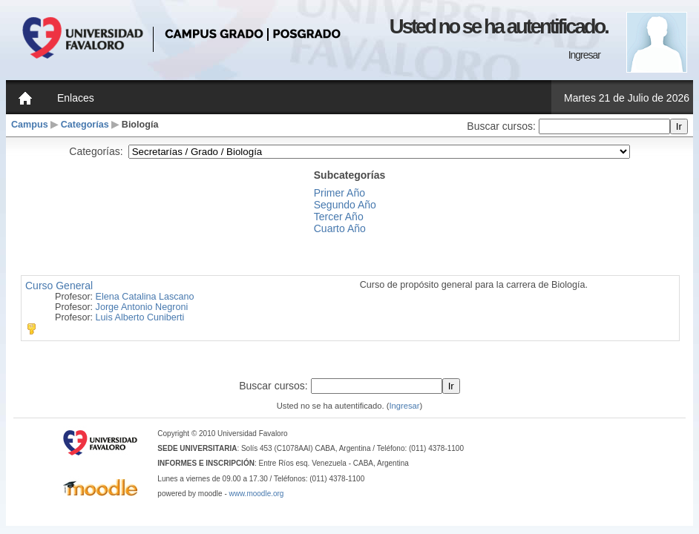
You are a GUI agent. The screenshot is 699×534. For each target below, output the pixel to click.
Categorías (85, 124)
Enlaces (75, 98)
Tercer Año (339, 216)
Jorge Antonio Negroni (142, 307)
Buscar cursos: (502, 126)
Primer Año (339, 193)
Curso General (59, 285)
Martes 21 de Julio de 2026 (626, 98)
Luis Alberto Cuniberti (140, 317)
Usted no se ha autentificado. (499, 26)
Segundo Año (345, 205)
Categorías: (95, 151)
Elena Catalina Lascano (145, 296)
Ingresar (584, 55)
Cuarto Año (340, 228)
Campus (29, 124)
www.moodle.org (256, 494)
